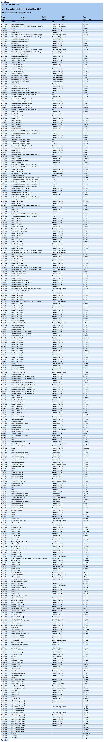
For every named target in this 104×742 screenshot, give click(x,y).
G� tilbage (5, 2)
